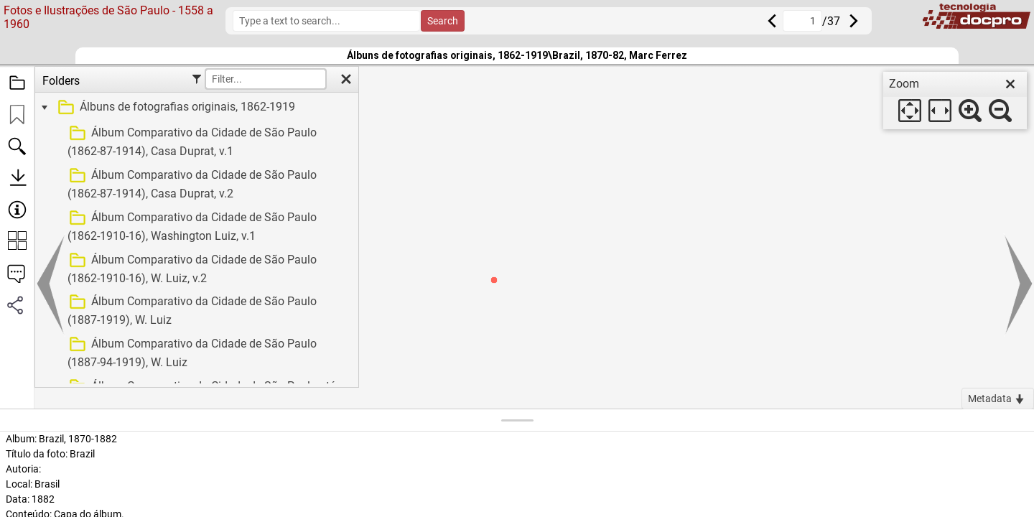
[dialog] (955, 100)
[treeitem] (195, 108)
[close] (1010, 84)
